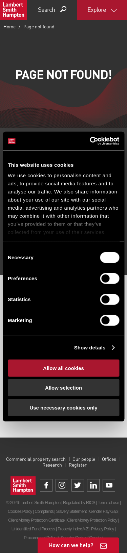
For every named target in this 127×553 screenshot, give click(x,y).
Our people (83, 459)
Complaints (44, 511)
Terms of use (108, 502)
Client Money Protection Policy (92, 520)
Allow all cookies (63, 368)
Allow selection (63, 388)
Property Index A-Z (73, 528)
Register (78, 465)
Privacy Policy (102, 528)
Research (52, 465)
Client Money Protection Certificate (36, 520)
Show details (90, 347)
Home (9, 27)
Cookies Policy (20, 511)
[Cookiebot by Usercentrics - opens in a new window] (90, 141)
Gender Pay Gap (103, 511)
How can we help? (71, 545)
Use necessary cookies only (63, 407)
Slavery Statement (71, 511)
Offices (109, 459)
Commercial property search (36, 459)
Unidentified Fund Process (33, 528)
